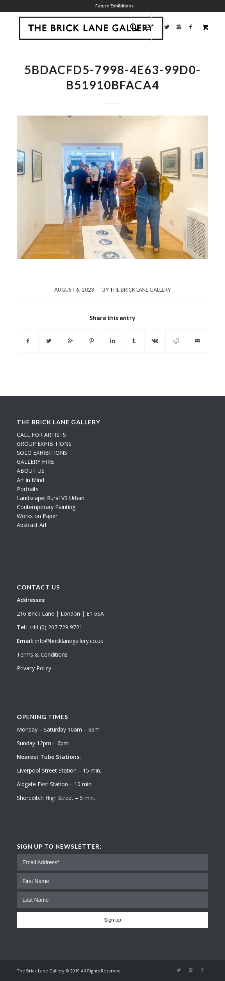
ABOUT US (31, 470)
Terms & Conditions (42, 654)
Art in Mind (30, 480)
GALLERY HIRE (35, 461)
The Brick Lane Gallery (140, 290)
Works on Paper (37, 516)
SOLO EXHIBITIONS (42, 452)
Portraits (28, 489)
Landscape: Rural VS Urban (50, 498)
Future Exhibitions (114, 6)
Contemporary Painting (46, 507)
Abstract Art (32, 525)
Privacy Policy (34, 668)
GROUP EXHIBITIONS (44, 443)
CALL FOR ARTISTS (41, 434)
